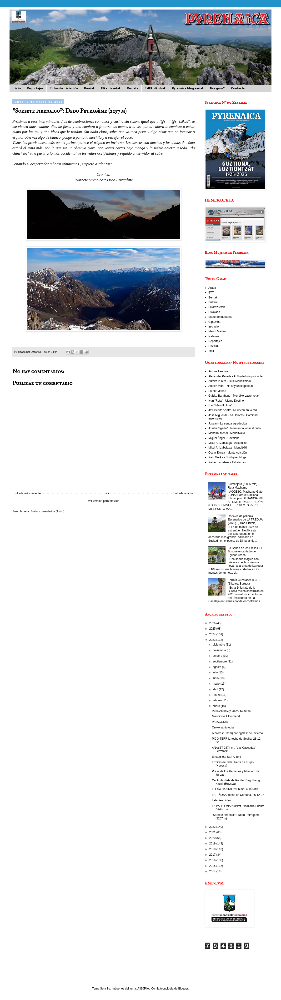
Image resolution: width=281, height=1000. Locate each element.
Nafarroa (214, 336)
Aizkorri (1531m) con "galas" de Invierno (237, 733)
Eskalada (214, 312)
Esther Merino (217, 391)
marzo (217, 695)
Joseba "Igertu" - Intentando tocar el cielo (234, 428)
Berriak (89, 88)
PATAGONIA (220, 722)
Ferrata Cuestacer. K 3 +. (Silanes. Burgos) (244, 581)
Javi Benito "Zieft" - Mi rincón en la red (232, 410)
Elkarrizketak (111, 88)
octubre (218, 655)
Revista (132, 88)
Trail (211, 351)
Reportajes (35, 88)
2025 (212, 628)
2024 (212, 634)
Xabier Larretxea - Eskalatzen (227, 462)
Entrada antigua (183, 493)
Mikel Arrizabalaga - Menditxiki (227, 447)
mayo (217, 683)
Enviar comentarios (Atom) (47, 511)
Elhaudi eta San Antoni (226, 756)
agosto (217, 667)
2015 (212, 866)
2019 (212, 843)
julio (216, 672)
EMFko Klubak (155, 88)
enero (217, 706)
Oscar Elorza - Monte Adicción (227, 452)
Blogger (183, 988)
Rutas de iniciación (64, 88)
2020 (212, 838)
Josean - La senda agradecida (227, 423)
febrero (217, 700)
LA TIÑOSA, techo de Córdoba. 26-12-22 (238, 795)
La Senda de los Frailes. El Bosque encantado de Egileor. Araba (245, 551)
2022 (212, 826)
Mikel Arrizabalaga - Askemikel (227, 442)
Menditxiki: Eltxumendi (226, 716)
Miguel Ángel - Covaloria (224, 438)
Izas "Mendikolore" (220, 405)
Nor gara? (217, 88)
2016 (212, 860)
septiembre (220, 661)
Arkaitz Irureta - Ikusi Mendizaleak (229, 381)
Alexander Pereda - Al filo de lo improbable (235, 376)
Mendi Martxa (217, 331)
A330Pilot (143, 988)
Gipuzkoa (214, 321)
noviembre (220, 650)
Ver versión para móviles (103, 501)
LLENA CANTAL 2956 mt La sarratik (235, 789)
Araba (212, 287)
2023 (212, 639)
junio (216, 678)
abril (216, 689)
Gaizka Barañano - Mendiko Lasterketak (233, 395)
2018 (212, 849)
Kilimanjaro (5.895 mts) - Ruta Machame (243, 485)
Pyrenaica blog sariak (188, 88)
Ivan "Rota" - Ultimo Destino (226, 400)
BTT (211, 292)
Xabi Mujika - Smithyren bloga (227, 457)
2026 (212, 623)
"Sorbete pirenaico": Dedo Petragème (104, 180)
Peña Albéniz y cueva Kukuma (231, 710)
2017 (212, 854)
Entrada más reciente (27, 493)
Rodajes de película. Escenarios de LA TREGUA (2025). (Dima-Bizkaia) (245, 520)
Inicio (17, 88)
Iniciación (214, 326)
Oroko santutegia (223, 727)
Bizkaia (213, 302)
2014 (212, 871)
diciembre (219, 644)
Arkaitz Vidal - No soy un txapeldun (230, 386)
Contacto (238, 88)
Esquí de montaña (219, 316)
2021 (212, 832)
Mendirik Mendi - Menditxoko (226, 433)
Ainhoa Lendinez (219, 371)
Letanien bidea (221, 800)
